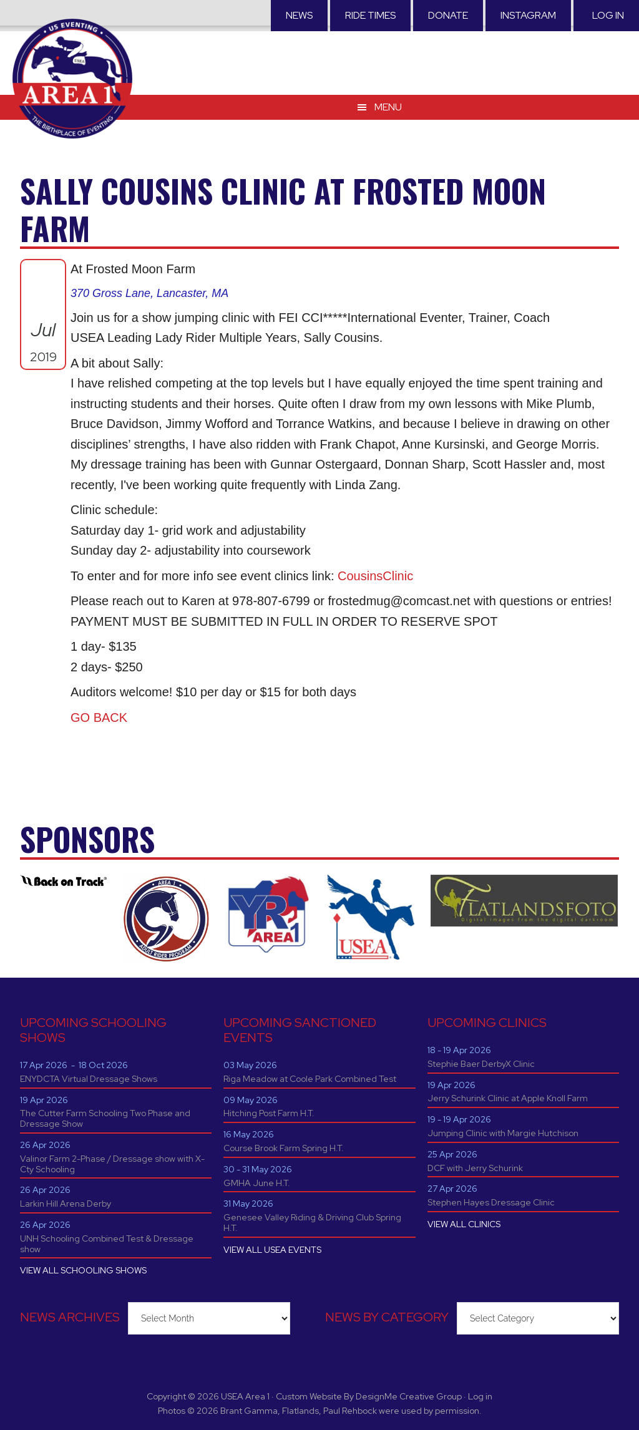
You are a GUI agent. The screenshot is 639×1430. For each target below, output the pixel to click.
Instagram (528, 15)
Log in (608, 15)
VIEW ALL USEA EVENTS (272, 1249)
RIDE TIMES (370, 15)
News (299, 15)
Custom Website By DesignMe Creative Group (369, 1396)
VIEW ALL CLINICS (463, 1224)
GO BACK (99, 717)
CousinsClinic (375, 576)
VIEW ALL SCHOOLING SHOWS (83, 1270)
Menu (388, 93)
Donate (448, 15)
